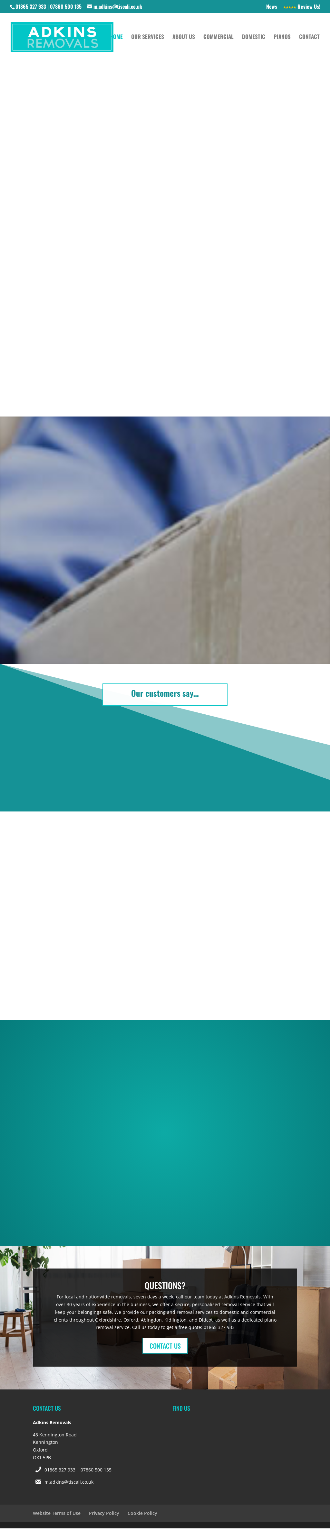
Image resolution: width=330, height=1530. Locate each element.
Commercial (218, 38)
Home (116, 38)
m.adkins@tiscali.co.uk (68, 1483)
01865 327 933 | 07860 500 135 (78, 1471)
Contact (309, 38)
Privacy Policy (104, 1515)
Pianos (282, 38)
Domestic (253, 38)
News (271, 7)
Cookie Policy (142, 1515)
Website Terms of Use (57, 1515)
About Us (183, 38)
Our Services (147, 38)
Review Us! (301, 7)
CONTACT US (165, 1347)
